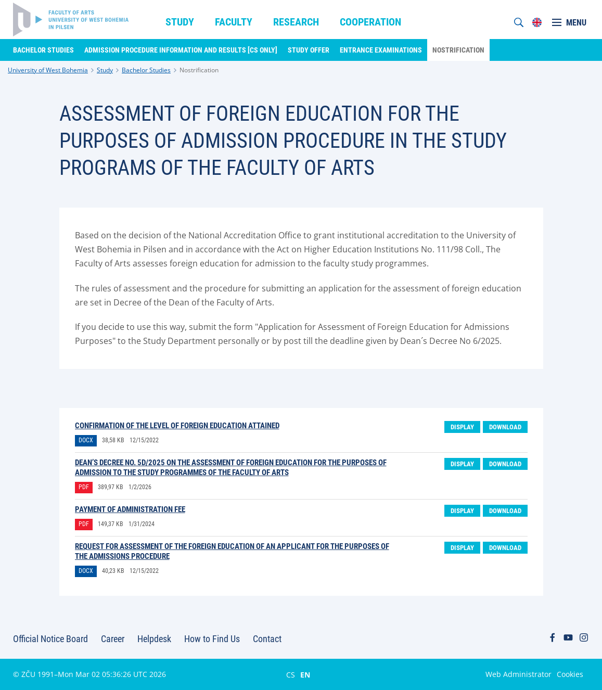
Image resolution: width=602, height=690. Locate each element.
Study (105, 70)
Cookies (570, 674)
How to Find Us (212, 638)
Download (505, 427)
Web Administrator (518, 674)
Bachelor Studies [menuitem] (43, 50)
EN (305, 674)
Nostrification (199, 70)
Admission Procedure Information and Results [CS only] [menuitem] (180, 50)
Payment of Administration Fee (130, 509)
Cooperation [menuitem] (370, 22)
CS (290, 674)
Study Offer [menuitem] (308, 50)
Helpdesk (154, 638)
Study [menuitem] (179, 22)
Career (112, 638)
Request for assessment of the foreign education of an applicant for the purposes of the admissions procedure (232, 551)
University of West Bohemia (48, 70)
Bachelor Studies (146, 70)
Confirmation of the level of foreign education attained (177, 425)
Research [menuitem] (296, 22)
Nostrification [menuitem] (458, 50)
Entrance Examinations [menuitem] (381, 50)
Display (462, 427)
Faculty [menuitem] (233, 22)
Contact (267, 638)
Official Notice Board (50, 638)
